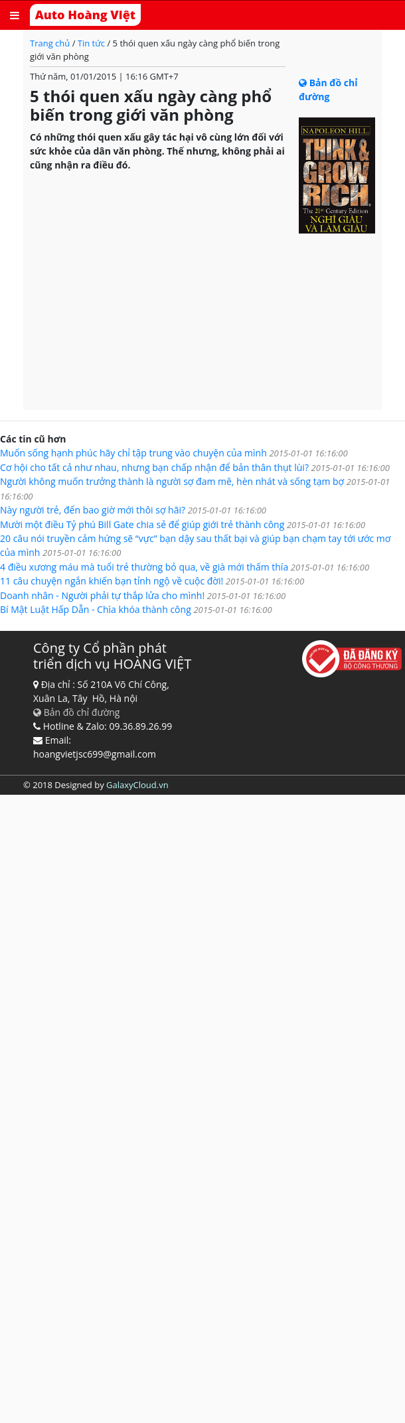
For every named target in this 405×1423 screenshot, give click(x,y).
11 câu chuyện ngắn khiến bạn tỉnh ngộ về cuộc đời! (152, 581)
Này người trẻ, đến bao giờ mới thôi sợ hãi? (133, 510)
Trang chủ (51, 43)
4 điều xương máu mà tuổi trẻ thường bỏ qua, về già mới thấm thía (184, 567)
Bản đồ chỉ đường (76, 712)
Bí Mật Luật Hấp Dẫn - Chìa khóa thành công (136, 609)
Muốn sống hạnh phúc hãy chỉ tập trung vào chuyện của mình (174, 452)
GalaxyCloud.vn (137, 785)
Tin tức (93, 43)
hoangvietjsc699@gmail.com (94, 754)
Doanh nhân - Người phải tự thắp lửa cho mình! (142, 595)
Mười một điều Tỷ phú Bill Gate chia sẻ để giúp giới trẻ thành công (182, 524)
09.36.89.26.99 (140, 726)
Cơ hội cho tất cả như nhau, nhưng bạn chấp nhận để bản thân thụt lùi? (195, 467)
